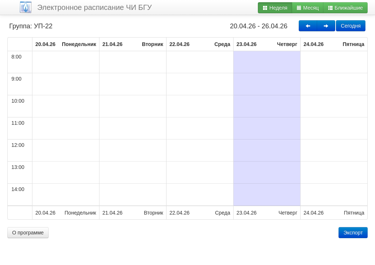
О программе (28, 233)
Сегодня (351, 26)
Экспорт (353, 233)
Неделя (275, 8)
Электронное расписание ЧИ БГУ (94, 7)
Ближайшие (345, 8)
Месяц (308, 8)
